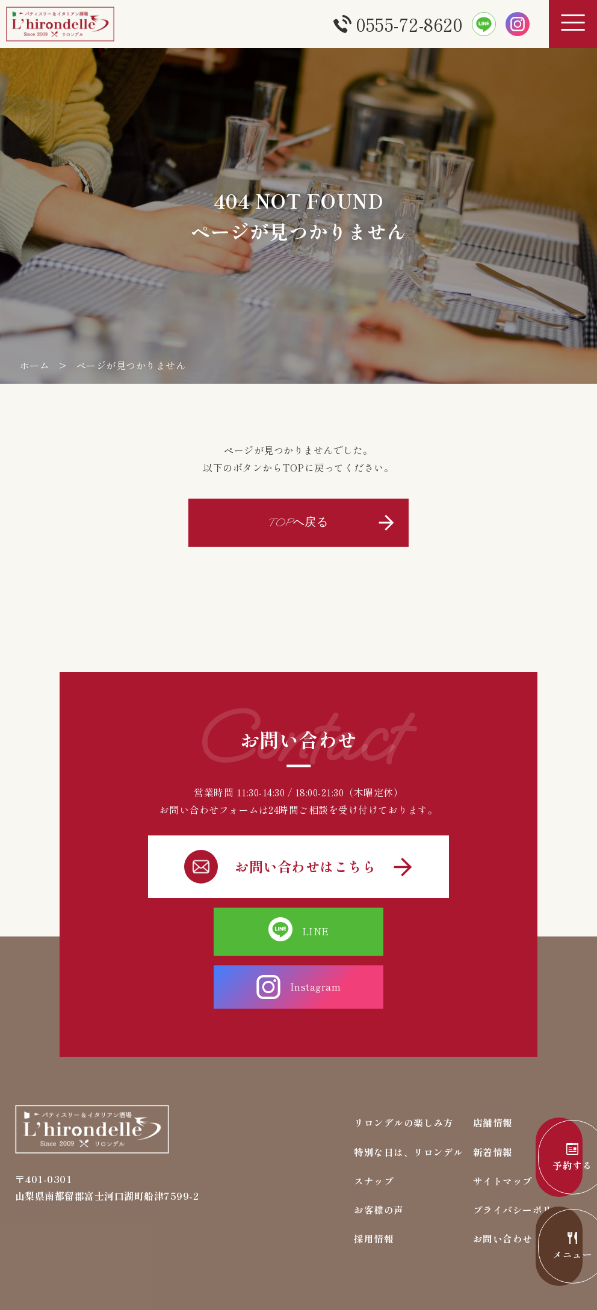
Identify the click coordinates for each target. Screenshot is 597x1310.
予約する (543, 1158)
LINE (221, 929)
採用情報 (374, 1185)
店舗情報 (493, 1067)
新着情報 (493, 1097)
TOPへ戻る (298, 521)
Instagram (376, 929)
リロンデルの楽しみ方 (403, 1067)
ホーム (35, 365)
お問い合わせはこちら (298, 864)
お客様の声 (379, 1155)
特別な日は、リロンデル (408, 1097)
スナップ (374, 1126)
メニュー (543, 1247)
